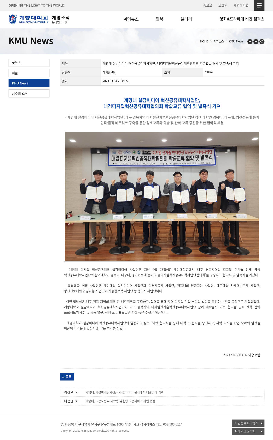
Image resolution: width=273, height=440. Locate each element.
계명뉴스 (131, 19)
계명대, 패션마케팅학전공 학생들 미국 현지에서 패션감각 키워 (125, 392)
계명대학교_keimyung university (28, 427)
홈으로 (207, 5)
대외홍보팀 (252, 355)
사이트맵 (259, 5)
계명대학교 (241, 5)
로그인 (222, 5)
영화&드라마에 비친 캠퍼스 (242, 19)
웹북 (159, 19)
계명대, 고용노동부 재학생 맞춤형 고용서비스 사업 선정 (120, 401)
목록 (68, 376)
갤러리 (186, 19)
